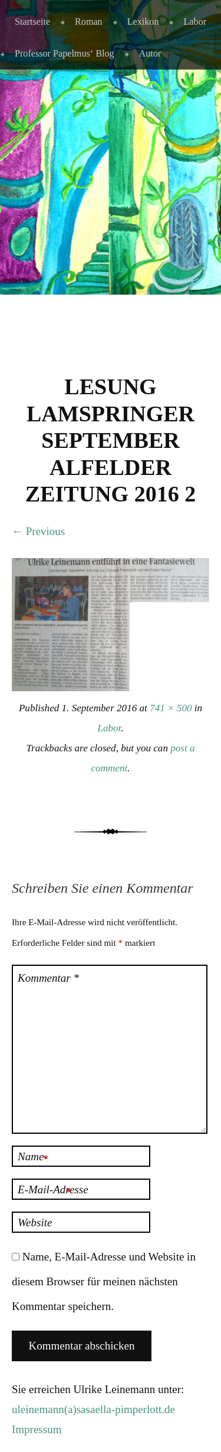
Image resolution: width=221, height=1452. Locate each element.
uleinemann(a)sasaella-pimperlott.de (93, 1409)
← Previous (38, 531)
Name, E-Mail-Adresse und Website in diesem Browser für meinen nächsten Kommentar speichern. (104, 1281)
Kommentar (48, 978)
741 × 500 (171, 708)
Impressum (36, 1429)
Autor (150, 53)
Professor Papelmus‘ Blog (64, 53)
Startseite (32, 21)
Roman (89, 21)
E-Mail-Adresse (53, 1191)
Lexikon (143, 21)
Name (33, 1158)
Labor (194, 21)
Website (35, 1222)
